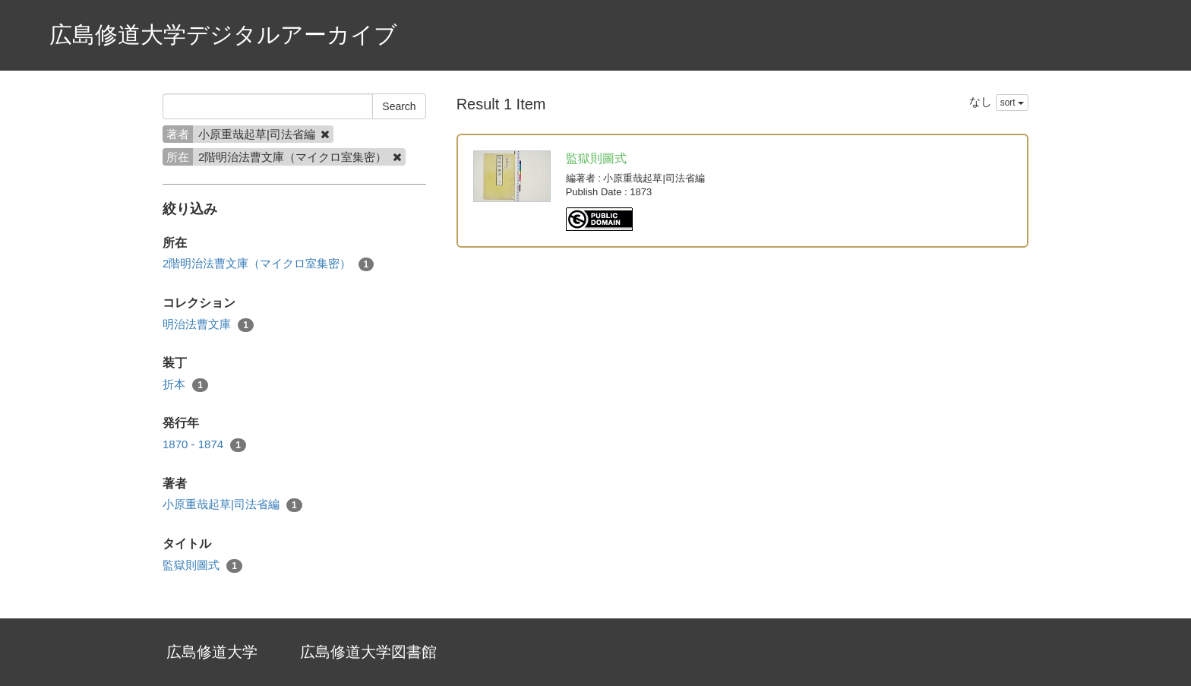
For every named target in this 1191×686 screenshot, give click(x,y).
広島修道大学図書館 (368, 651)
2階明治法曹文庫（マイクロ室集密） (268, 264)
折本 (185, 385)
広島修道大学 (211, 651)
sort (1012, 102)
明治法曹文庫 (208, 325)
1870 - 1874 (204, 445)
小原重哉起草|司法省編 (232, 505)
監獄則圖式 (202, 565)
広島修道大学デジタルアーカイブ (223, 34)
